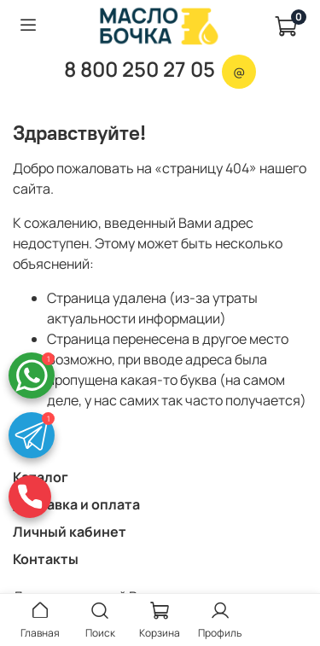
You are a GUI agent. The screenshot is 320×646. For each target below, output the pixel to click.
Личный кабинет (69, 531)
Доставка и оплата (76, 504)
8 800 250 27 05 (139, 69)
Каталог (40, 477)
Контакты (46, 559)
